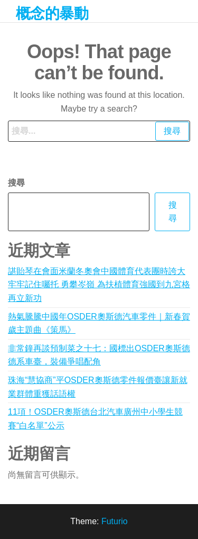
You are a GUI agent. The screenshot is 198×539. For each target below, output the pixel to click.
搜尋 (16, 182)
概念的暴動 (52, 13)
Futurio (114, 521)
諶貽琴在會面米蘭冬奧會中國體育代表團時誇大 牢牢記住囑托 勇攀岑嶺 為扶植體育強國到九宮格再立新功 (99, 285)
